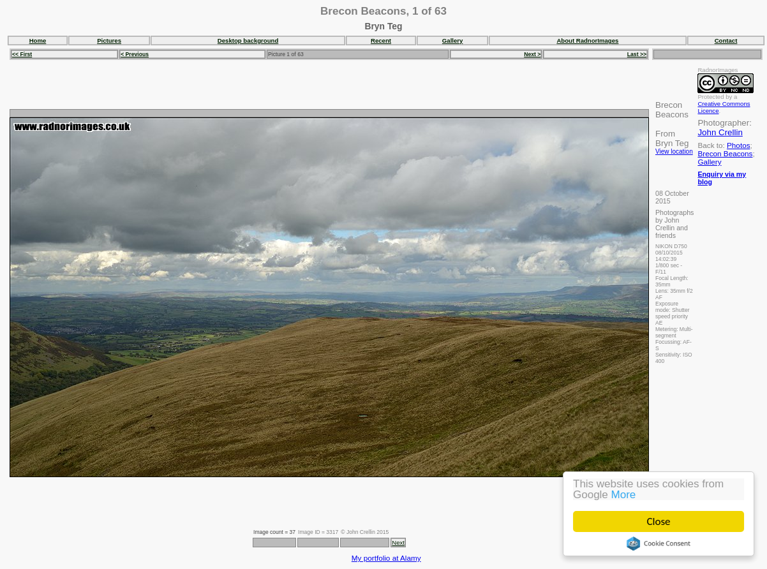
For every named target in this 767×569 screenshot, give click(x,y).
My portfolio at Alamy (386, 558)
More (623, 495)
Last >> (636, 54)
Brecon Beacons (724, 153)
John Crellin (719, 132)
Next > (532, 54)
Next (398, 542)
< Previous (135, 54)
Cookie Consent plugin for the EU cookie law (658, 543)
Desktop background (248, 40)
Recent (381, 40)
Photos (738, 145)
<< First (22, 54)
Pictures (109, 40)
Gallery (452, 40)
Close (659, 521)
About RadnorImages (587, 40)
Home (38, 40)
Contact (726, 40)
